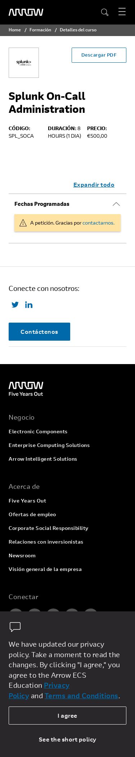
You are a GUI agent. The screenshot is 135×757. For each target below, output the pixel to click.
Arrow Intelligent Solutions (43, 458)
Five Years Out (27, 500)
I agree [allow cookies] (67, 715)
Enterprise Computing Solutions (49, 445)
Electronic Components (38, 431)
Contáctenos (39, 331)
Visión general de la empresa (45, 569)
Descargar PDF (99, 55)
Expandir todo (94, 184)
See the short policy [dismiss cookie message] (67, 739)
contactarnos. (98, 222)
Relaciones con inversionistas (46, 541)
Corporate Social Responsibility (49, 527)
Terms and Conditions (81, 695)
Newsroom (22, 555)
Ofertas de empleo (32, 514)
